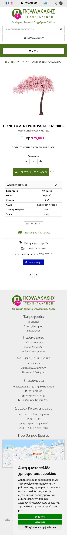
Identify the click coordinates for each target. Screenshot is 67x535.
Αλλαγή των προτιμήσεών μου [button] (40, 527)
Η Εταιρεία (33, 321)
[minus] (26, 161)
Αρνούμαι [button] (40, 522)
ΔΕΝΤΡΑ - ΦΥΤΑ (33, 223)
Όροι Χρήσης (33, 363)
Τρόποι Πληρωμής (33, 342)
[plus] (40, 161)
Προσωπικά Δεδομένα (33, 372)
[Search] (33, 29)
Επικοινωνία (33, 330)
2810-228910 (45, 254)
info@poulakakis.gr (35, 395)
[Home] (6, 61)
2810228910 (29, 3)
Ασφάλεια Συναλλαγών (33, 367)
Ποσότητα (34, 156)
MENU (44, 51)
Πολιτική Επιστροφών (33, 351)
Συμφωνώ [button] (40, 516)
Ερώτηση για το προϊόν (36, 243)
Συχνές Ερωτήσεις (33, 326)
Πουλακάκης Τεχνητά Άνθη (35, 399)
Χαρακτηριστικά (17, 185)
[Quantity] (33, 161)
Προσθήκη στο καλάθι (31, 172)
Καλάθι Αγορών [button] (33, 37)
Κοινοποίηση (33, 262)
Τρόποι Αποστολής (36, 248)
